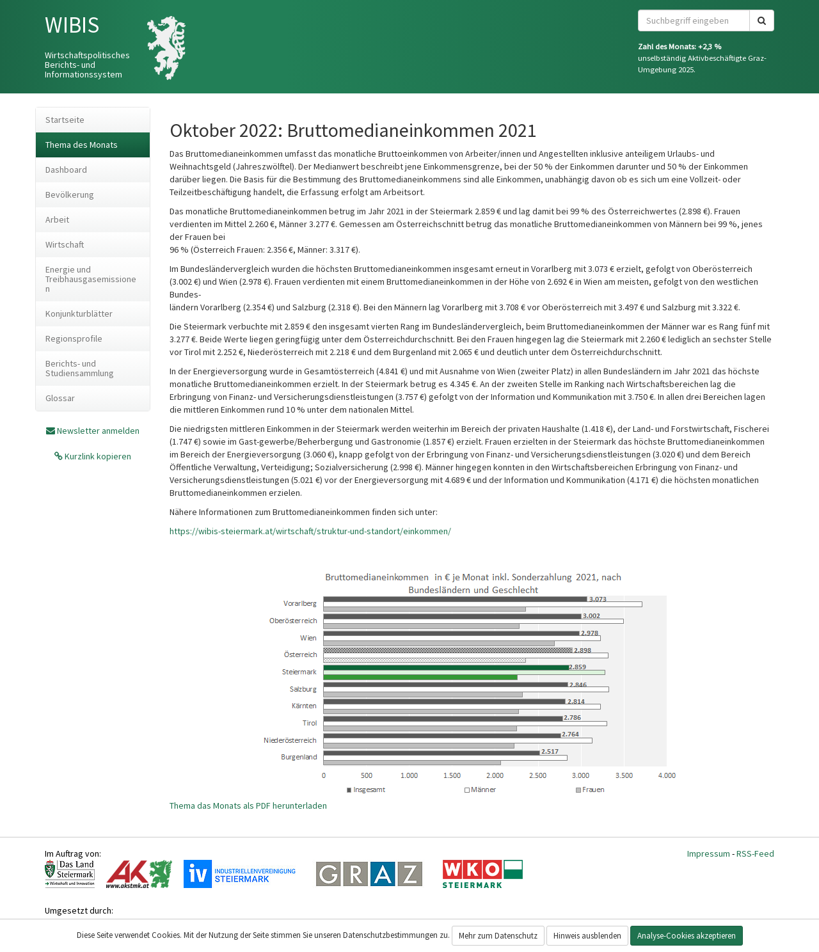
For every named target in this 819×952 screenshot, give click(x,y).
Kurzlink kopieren (97, 456)
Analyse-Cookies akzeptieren (686, 935)
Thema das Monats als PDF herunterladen (248, 805)
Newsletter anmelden (98, 430)
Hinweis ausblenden (587, 935)
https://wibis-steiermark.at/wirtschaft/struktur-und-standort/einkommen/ (310, 531)
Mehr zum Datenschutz (498, 935)
